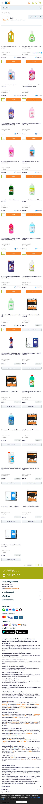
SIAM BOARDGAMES (12, 735)
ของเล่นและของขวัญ (7, 732)
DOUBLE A (16, 717)
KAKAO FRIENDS (29, 733)
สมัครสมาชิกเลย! (6, 787)
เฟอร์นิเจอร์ (13, 757)
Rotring (36, 716)
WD (13, 751)
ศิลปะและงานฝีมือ (15, 722)
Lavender (4, 704)
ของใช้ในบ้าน (10, 740)
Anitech (27, 740)
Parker (26, 716)
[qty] (3, 61)
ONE (23, 759)
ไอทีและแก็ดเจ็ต (14, 748)
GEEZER (30, 751)
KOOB (8, 708)
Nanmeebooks (22, 708)
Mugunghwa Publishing (25, 706)
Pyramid (8, 724)
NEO (24, 749)
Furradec (34, 759)
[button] (21, 592)
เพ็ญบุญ (37, 704)
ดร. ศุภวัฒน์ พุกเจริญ (21, 704)
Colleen (35, 722)
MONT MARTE (26, 724)
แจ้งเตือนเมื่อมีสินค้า (32, 329)
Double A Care (22, 741)
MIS (10, 706)
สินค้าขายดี (38, 17)
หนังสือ (6, 703)
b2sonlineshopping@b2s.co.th (12, 588)
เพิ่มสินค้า (13, 61)
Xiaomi (4, 741)
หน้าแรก (3, 13)
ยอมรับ (21, 802)
